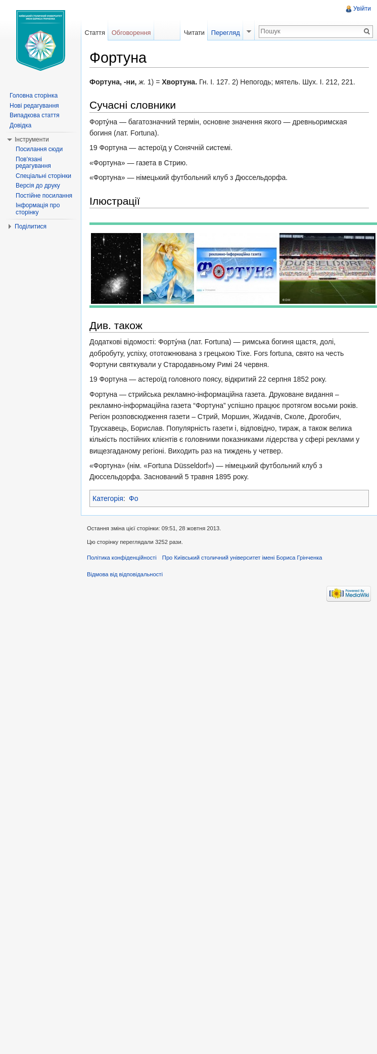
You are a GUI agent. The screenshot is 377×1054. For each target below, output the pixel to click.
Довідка (20, 125)
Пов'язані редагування (33, 163)
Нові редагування (34, 105)
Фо (133, 498)
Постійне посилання (44, 195)
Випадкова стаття (34, 115)
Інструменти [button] (32, 139)
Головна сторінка (34, 95)
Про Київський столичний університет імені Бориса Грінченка (242, 558)
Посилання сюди (39, 149)
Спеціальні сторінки (43, 175)
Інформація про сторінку (38, 209)
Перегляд (225, 32)
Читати (194, 32)
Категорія (107, 498)
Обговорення (131, 32)
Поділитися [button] (30, 226)
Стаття (94, 32)
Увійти (362, 8)
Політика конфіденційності (122, 558)
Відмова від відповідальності (125, 574)
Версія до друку (38, 185)
